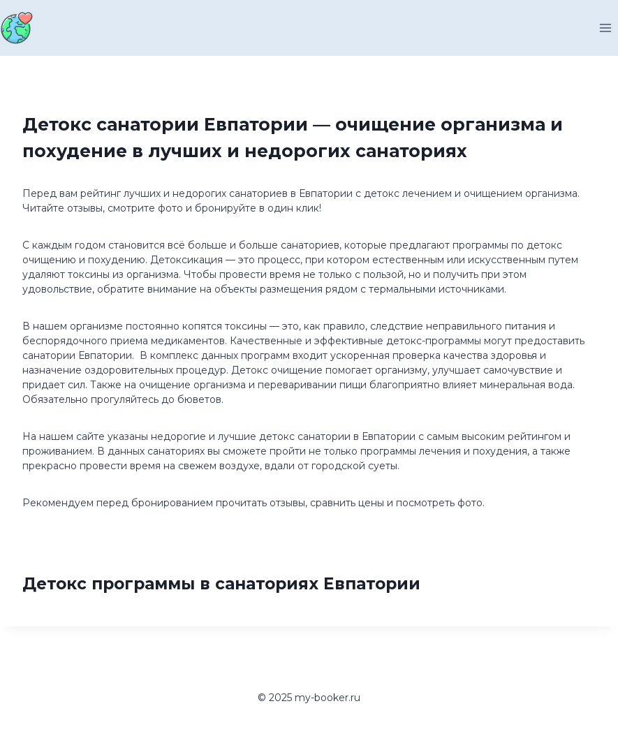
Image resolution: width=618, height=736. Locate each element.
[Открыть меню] (605, 27)
